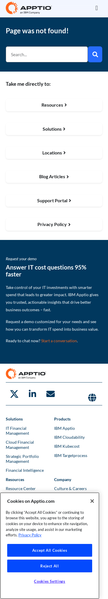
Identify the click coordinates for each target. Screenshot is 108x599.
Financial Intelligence (25, 470)
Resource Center (21, 488)
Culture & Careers (70, 488)
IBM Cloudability (69, 437)
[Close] (92, 501)
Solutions (14, 418)
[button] (96, 8)
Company (62, 479)
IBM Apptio (64, 428)
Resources (15, 479)
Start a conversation (59, 340)
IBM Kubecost (66, 446)
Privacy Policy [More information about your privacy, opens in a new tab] (29, 535)
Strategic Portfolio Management (22, 459)
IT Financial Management (17, 431)
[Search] (95, 54)
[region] (49, 545)
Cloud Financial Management (20, 444)
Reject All (49, 566)
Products (62, 418)
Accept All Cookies (49, 550)
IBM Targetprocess (70, 455)
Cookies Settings (49, 581)
